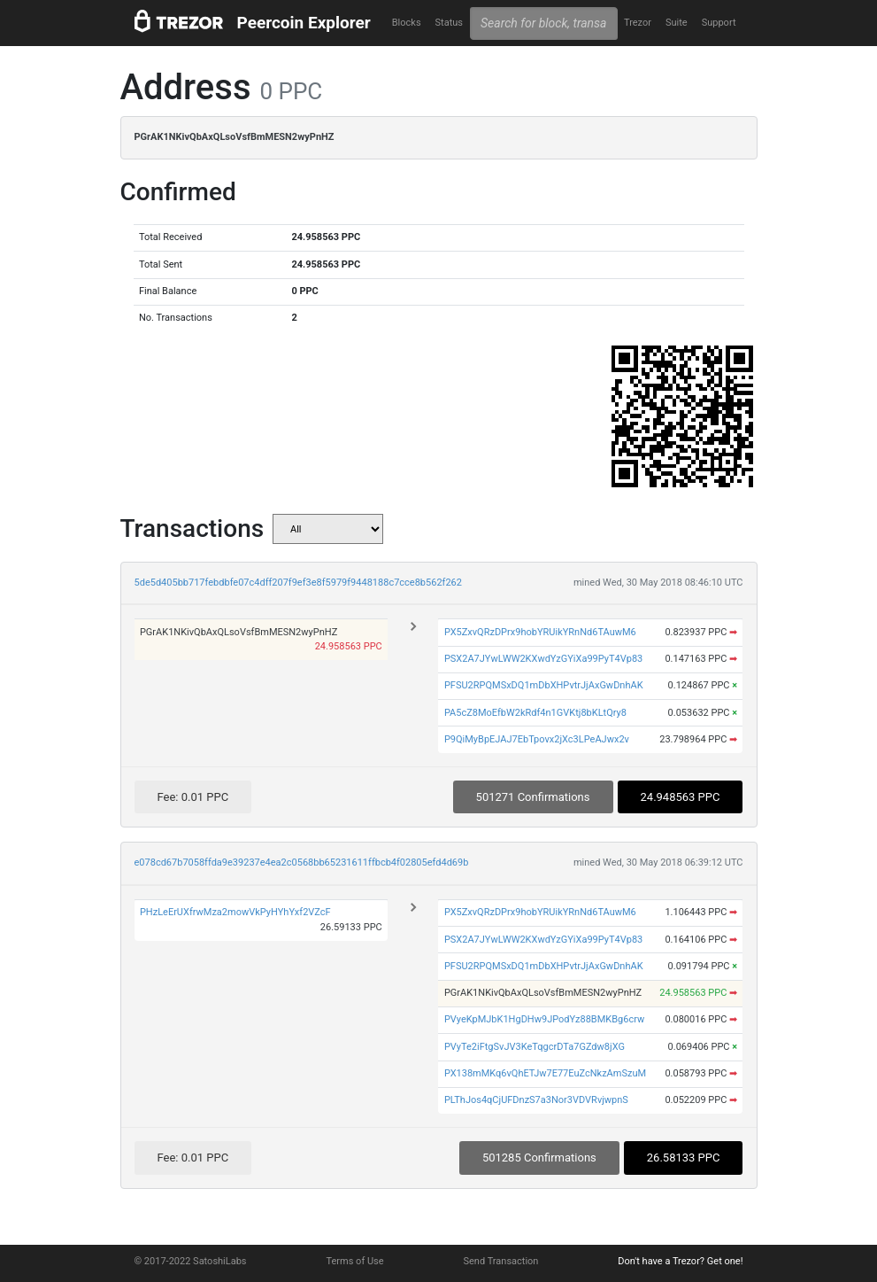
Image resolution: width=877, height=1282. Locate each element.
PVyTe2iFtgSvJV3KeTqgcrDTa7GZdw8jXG (534, 1047)
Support (719, 22)
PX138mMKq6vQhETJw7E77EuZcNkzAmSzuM (545, 1073)
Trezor (637, 22)
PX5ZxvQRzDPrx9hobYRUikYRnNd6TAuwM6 (540, 632)
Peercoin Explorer (304, 22)
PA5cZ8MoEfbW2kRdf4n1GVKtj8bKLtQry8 (535, 713)
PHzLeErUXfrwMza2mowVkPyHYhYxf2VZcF (235, 912)
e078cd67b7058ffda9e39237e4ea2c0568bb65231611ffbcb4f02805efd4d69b (302, 862)
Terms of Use (354, 1261)
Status (449, 22)
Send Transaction (501, 1261)
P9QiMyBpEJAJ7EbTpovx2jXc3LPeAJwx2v (536, 739)
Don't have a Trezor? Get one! (680, 1261)
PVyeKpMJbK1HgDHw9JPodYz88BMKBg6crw (544, 1019)
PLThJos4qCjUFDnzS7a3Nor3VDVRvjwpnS (536, 1100)
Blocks (406, 22)
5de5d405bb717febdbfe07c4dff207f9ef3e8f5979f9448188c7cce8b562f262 (298, 582)
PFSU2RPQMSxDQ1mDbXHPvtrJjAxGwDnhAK (543, 685)
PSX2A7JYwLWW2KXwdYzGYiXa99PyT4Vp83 (543, 658)
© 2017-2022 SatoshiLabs (191, 1261)
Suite (676, 22)
